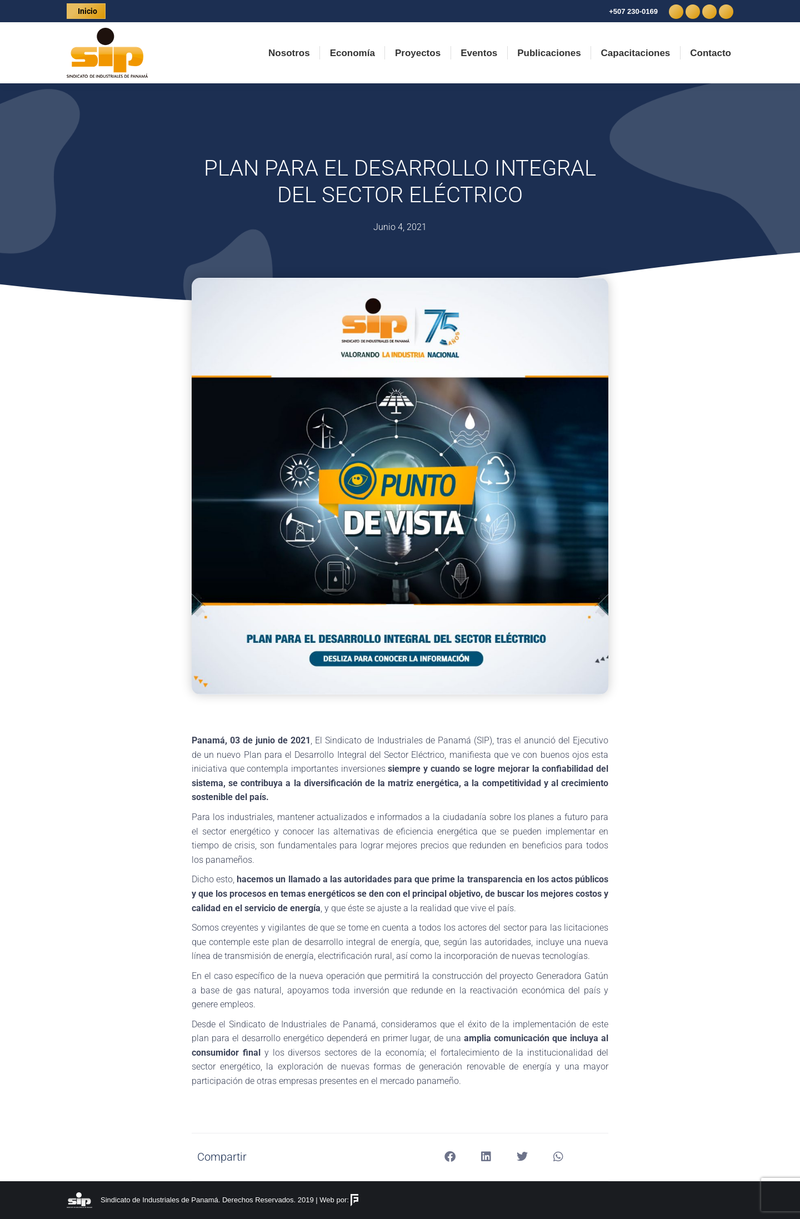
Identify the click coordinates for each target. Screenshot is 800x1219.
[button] (450, 1157)
